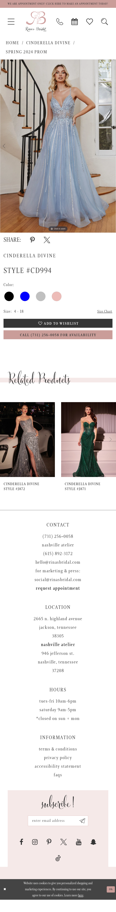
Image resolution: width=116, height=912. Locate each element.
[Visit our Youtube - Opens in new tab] (78, 854)
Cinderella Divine (48, 50)
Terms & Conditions (58, 760)
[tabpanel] (58, 152)
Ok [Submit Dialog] (110, 902)
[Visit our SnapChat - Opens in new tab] (93, 854)
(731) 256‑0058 (58, 547)
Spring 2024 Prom (26, 58)
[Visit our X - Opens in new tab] (63, 854)
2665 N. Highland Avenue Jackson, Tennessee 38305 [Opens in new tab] (58, 638)
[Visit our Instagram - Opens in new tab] (35, 854)
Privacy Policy (58, 768)
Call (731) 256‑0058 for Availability (58, 345)
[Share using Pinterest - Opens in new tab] (32, 247)
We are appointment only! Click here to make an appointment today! (58, 7)
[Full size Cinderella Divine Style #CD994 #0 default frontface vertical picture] (58, 152)
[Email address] (58, 832)
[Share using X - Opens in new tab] (47, 247)
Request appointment (58, 599)
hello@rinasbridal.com (58, 573)
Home (12, 50)
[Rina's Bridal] (35, 28)
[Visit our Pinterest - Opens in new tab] (49, 854)
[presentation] (27, 450)
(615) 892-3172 (58, 564)
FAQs (58, 785)
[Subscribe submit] (87, 832)
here (80, 908)
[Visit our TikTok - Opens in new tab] (58, 871)
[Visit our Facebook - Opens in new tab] (21, 854)
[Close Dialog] (5, 902)
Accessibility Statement (58, 777)
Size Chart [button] (103, 318)
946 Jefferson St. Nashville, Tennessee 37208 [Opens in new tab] (58, 672)
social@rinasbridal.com (58, 590)
